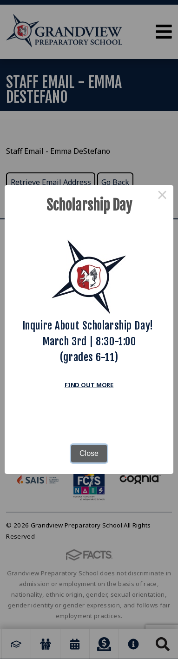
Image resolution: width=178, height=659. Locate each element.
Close (89, 453)
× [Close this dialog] (162, 196)
